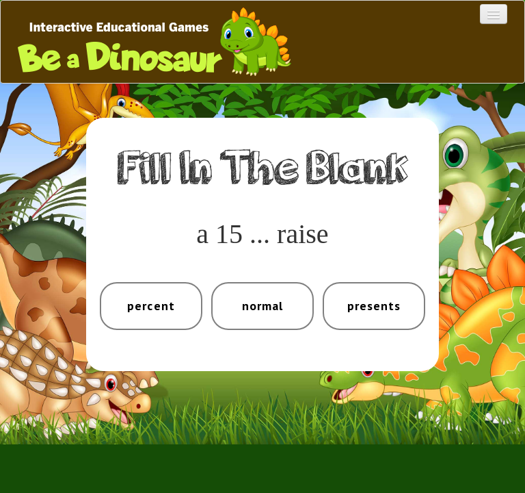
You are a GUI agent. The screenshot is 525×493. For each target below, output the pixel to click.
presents (374, 306)
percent (151, 306)
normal (262, 306)
